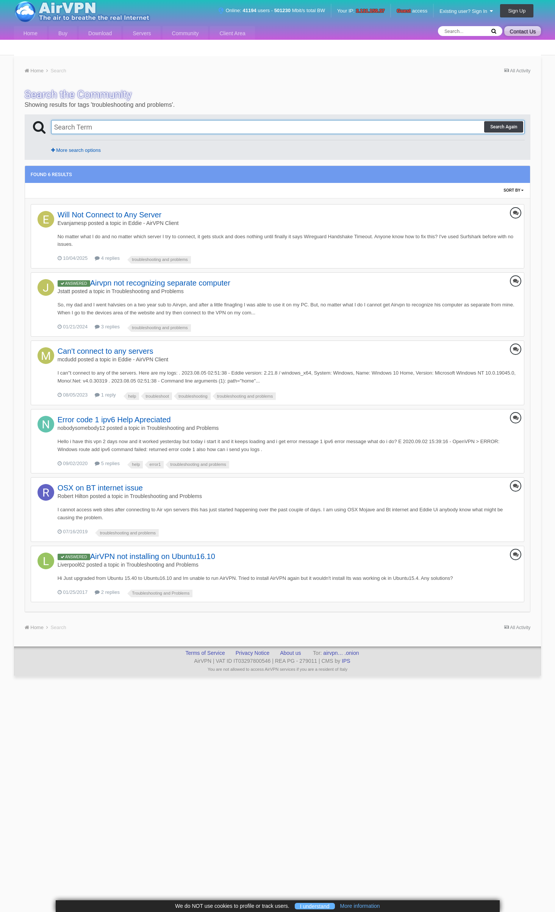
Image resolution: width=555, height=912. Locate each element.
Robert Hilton (73, 496)
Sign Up (516, 11)
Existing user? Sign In (466, 11)
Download (100, 33)
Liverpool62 (71, 565)
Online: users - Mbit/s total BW (271, 10)
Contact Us (523, 31)
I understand (315, 906)
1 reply (105, 395)
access (412, 11)
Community (185, 33)
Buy (62, 33)
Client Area (232, 33)
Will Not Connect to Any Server (110, 215)
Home (30, 33)
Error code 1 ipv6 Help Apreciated (114, 419)
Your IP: (361, 11)
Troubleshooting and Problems (148, 291)
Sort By (513, 190)
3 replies (107, 327)
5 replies (107, 463)
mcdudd (67, 359)
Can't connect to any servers (105, 351)
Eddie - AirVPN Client (153, 223)
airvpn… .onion (341, 653)
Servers (142, 33)
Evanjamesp (72, 223)
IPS (346, 661)
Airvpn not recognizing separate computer (160, 283)
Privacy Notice (252, 653)
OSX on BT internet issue (100, 488)
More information (360, 906)
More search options (76, 150)
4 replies (107, 258)
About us (290, 653)
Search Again (503, 127)
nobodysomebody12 (81, 428)
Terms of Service (205, 653)
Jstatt (64, 291)
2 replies (107, 592)
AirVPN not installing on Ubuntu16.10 (152, 556)
